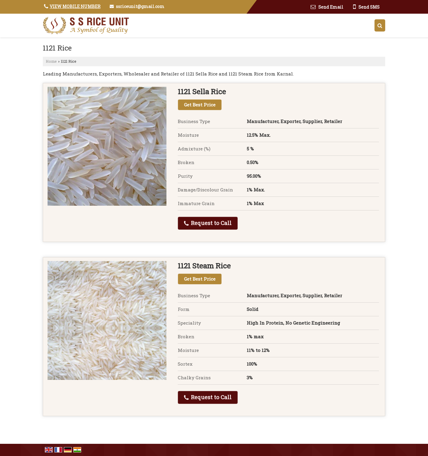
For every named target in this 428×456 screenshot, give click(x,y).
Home (51, 61)
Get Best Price (199, 105)
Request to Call (208, 223)
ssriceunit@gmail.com (140, 6)
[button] (75, 6)
